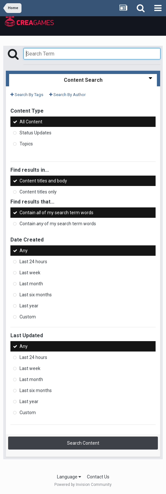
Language (69, 476)
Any (24, 250)
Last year (29, 305)
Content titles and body (43, 180)
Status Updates (35, 132)
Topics (26, 143)
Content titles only (38, 191)
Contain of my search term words (56, 212)
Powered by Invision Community (83, 484)
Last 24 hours (33, 261)
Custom (28, 316)
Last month (31, 283)
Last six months (36, 294)
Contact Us (98, 476)
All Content (31, 121)
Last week (30, 272)
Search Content (83, 443)
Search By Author (67, 94)
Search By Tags (26, 94)
